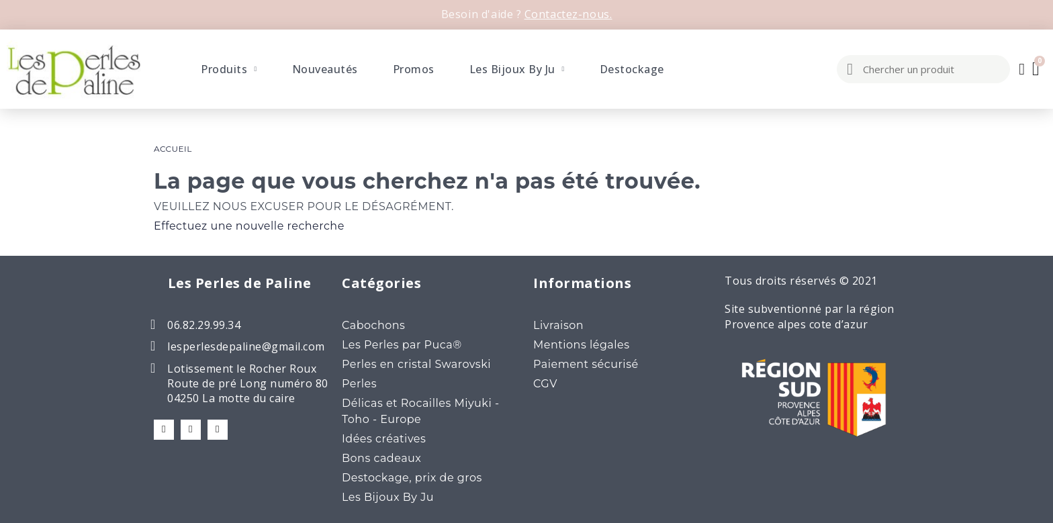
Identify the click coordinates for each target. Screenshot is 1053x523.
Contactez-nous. (568, 14)
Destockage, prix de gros (412, 477)
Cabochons (373, 325)
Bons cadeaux (381, 458)
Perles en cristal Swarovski (416, 364)
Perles (359, 383)
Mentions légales (581, 344)
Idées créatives (384, 438)
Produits (229, 69)
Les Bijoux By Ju (517, 69)
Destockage (632, 69)
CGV (545, 383)
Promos (413, 69)
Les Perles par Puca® (402, 344)
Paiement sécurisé (586, 364)
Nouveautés (325, 69)
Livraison (558, 325)
